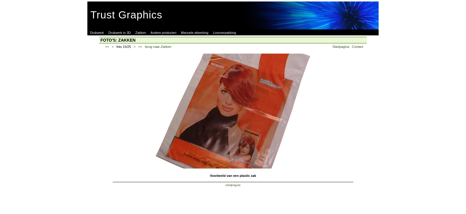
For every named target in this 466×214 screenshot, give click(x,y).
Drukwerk (97, 32)
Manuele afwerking (194, 32)
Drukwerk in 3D (119, 32)
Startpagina (341, 46)
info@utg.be (233, 185)
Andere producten (163, 32)
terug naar (158, 46)
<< (107, 46)
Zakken (140, 32)
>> (140, 46)
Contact (357, 46)
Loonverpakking (224, 32)
